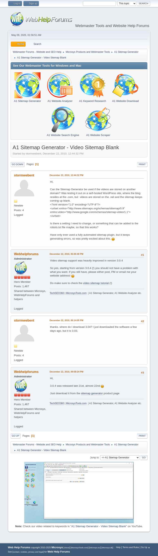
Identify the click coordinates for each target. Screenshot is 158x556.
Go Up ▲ (145, 547)
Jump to (94, 457)
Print (142, 164)
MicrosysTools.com (76, 293)
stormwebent (24, 175)
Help (118, 547)
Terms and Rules (131, 547)
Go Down (17, 164)
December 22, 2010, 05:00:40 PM (66, 254)
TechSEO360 (57, 293)
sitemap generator (92, 393)
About (66, 547)
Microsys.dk (107, 547)
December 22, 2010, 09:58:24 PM (66, 371)
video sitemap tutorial (96, 283)
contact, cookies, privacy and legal (28, 552)
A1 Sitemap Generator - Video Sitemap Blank (98, 526)
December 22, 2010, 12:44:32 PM (66, 175)
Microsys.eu (95, 547)
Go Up (15, 436)
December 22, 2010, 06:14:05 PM (66, 320)
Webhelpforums (26, 254)
